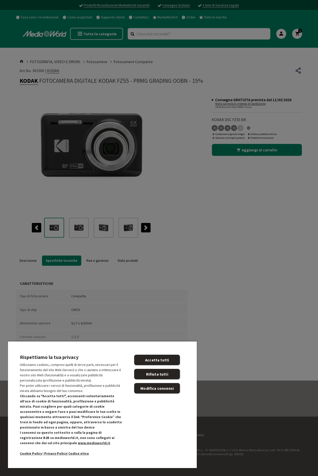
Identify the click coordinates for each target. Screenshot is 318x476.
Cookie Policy (31, 453)
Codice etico (78, 453)
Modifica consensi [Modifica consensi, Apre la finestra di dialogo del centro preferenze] (157, 388)
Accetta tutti (157, 359)
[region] (102, 404)
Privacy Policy (55, 453)
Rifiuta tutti (157, 374)
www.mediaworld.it (94, 443)
